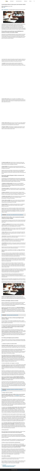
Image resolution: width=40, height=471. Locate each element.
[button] (34, 1)
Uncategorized (6, 9)
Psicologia (26, 1)
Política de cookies (26, 469)
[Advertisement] (14, 45)
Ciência (31, 1)
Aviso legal (19, 469)
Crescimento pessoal (19, 1)
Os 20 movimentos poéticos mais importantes (8, 466)
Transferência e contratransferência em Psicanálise (9, 465)
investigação (17, 395)
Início (2, 9)
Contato (22, 469)
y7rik (4, 7)
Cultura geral (12, 1)
